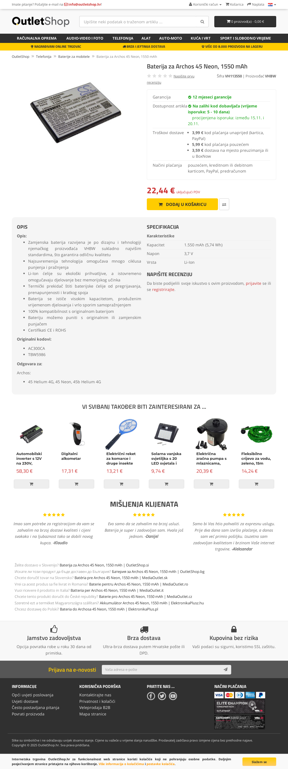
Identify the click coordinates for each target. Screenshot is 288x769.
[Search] (202, 21)
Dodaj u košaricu (182, 204)
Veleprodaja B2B (94, 707)
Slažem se (259, 762)
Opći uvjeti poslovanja (32, 694)
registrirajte (163, 289)
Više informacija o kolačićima (121, 764)
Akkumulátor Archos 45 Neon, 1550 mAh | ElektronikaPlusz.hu (152, 602)
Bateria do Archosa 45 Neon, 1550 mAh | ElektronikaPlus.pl (109, 609)
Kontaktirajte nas (95, 694)
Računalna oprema (37, 38)
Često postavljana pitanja (35, 707)
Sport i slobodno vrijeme (245, 38)
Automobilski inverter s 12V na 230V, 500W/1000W (29, 460)
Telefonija (122, 38)
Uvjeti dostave (25, 701)
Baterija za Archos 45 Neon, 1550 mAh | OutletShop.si (104, 565)
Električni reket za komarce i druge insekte (121, 458)
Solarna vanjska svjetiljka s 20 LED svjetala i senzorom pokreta (166, 463)
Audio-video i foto (84, 38)
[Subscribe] (225, 669)
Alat (146, 38)
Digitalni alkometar (71, 456)
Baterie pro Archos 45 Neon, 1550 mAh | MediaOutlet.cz (145, 596)
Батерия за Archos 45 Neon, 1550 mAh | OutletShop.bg (158, 571)
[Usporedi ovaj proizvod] (224, 204)
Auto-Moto (170, 38)
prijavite (253, 283)
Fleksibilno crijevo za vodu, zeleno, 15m (256, 458)
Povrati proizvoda (28, 714)
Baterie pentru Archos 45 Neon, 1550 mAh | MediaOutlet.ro (138, 584)
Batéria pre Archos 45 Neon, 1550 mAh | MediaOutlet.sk (121, 577)
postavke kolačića (161, 764)
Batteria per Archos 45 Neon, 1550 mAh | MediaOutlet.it (117, 590)
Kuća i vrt (201, 38)
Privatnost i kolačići (97, 701)
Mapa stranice (92, 714)
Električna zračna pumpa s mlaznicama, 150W (211, 460)
